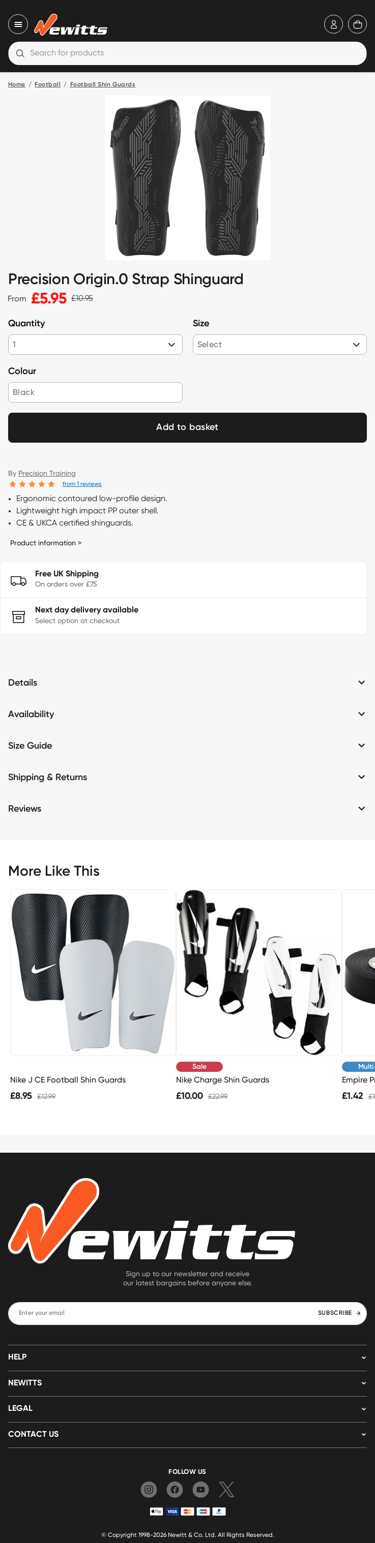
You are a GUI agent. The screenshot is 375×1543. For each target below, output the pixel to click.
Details (22, 683)
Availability (31, 714)
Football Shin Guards (103, 85)
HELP (17, 1357)
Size (201, 323)
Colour (22, 371)
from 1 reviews (82, 483)
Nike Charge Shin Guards (222, 1080)
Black (24, 392)
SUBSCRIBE (339, 1313)
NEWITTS (25, 1383)
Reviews (24, 809)
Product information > (45, 542)
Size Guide (30, 746)
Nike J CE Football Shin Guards (68, 1080)
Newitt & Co (185, 1534)
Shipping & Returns (47, 777)
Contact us (33, 1435)
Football (48, 85)
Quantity (26, 323)
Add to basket (187, 427)
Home (16, 85)
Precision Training (47, 473)
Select (209, 344)
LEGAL (20, 1409)
